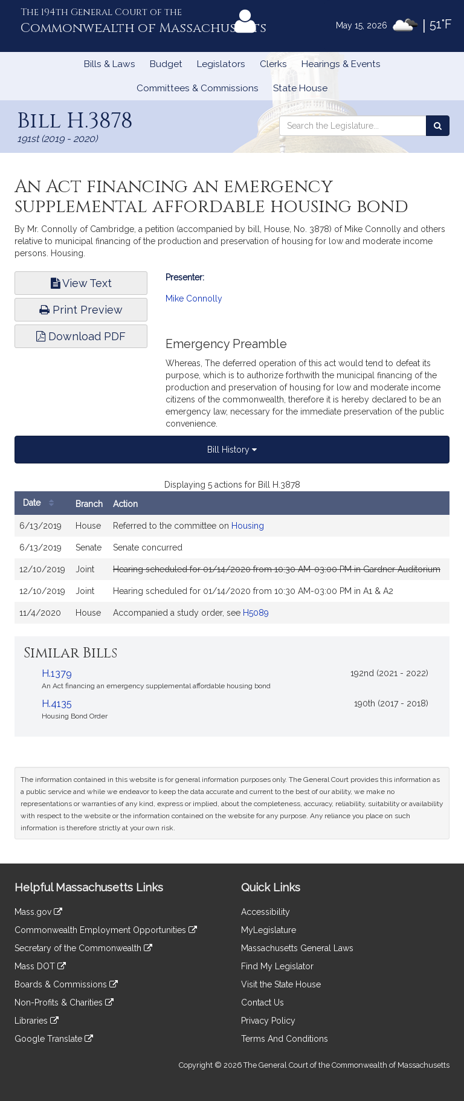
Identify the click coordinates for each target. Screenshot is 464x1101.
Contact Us (262, 1002)
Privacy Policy (268, 1020)
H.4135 (57, 703)
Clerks (273, 64)
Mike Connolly (194, 298)
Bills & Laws (109, 64)
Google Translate (53, 1039)
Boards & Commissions (66, 984)
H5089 (256, 613)
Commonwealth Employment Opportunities (105, 930)
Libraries (36, 1020)
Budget (166, 64)
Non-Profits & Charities (64, 1002)
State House (300, 88)
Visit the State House (281, 984)
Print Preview (81, 309)
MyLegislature (268, 930)
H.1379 (57, 673)
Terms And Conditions (284, 1039)
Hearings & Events (341, 64)
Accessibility (265, 912)
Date (41, 503)
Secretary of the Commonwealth (83, 948)
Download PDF (81, 336)
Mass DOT (40, 966)
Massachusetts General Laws (297, 948)
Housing (247, 526)
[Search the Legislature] (438, 125)
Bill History (232, 449)
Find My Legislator (277, 966)
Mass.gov (38, 912)
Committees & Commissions (198, 88)
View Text (81, 283)
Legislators (221, 64)
